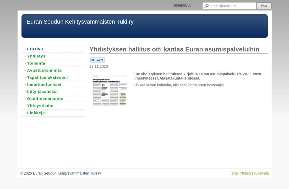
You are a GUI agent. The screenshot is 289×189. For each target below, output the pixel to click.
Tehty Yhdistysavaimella (249, 173)
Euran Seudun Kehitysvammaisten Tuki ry (80, 21)
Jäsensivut (181, 5)
